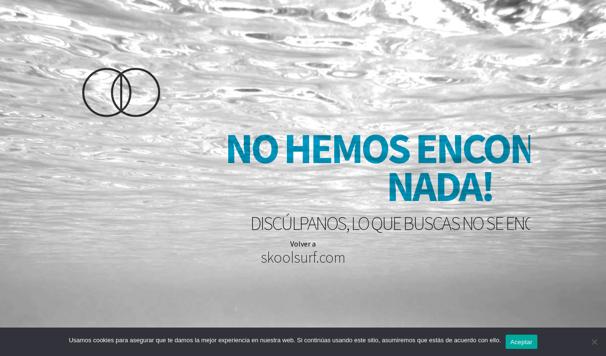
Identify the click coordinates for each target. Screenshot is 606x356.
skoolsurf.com (303, 257)
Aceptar (521, 342)
